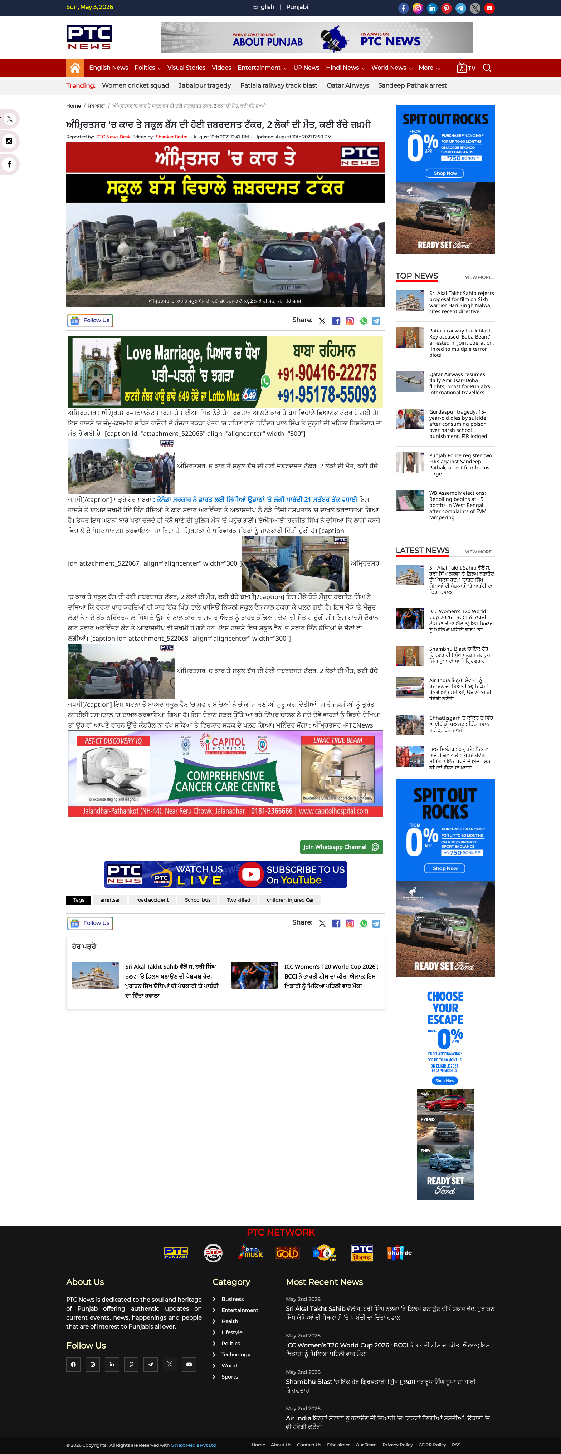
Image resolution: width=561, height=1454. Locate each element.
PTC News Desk (113, 136)
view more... (480, 277)
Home (73, 106)
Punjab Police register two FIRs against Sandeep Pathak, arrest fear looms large (460, 464)
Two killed (238, 900)
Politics (148, 67)
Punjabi (297, 7)
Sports (225, 1377)
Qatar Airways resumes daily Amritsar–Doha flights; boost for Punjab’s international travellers (459, 383)
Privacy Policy (397, 1445)
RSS (456, 1445)
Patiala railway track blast (278, 85)
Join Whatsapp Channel (343, 847)
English (263, 7)
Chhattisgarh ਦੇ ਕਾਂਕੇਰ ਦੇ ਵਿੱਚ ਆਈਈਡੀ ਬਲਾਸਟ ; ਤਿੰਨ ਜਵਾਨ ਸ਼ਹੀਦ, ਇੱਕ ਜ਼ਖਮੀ (461, 723)
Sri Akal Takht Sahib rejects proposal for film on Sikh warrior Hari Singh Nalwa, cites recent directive (461, 302)
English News (108, 67)
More (429, 67)
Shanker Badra (171, 136)
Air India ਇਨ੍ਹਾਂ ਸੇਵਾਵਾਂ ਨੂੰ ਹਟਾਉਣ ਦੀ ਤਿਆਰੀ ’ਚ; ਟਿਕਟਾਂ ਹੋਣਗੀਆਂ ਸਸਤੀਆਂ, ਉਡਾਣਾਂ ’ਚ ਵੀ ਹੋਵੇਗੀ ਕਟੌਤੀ (460, 689)
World (225, 1365)
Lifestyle (227, 1332)
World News (391, 67)
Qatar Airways (348, 85)
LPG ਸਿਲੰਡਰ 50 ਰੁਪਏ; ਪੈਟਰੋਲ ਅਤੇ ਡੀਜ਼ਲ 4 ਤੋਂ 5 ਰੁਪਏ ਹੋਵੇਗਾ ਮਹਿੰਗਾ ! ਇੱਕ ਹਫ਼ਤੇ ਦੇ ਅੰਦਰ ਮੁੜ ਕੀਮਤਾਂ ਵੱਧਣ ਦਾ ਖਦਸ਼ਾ (460, 758)
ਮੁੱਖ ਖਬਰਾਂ (96, 106)
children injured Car (290, 900)
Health (225, 1321)
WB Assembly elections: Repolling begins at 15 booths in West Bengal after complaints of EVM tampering (458, 505)
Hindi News (345, 67)
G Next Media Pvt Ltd (193, 1445)
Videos (221, 67)
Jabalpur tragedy (205, 85)
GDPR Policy (432, 1445)
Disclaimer (338, 1445)
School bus (197, 900)
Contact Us (309, 1445)
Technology (231, 1354)
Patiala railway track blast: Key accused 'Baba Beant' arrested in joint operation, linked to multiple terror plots (461, 342)
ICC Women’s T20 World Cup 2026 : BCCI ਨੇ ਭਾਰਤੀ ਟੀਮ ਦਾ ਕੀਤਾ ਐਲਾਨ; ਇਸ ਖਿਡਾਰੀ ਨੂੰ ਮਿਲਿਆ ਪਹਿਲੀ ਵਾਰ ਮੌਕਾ (461, 620)
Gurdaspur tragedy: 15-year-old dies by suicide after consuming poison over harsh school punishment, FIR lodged (458, 423)
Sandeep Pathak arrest (412, 85)
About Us (281, 1445)
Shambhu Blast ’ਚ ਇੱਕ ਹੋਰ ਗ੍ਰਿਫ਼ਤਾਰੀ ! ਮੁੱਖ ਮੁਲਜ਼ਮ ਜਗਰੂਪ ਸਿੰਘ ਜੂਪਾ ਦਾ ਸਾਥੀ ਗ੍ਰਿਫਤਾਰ (459, 654)
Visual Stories (186, 67)
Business (228, 1299)
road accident (152, 900)
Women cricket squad (135, 85)
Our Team (366, 1445)
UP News (306, 67)
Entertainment (262, 67)
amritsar (110, 900)
